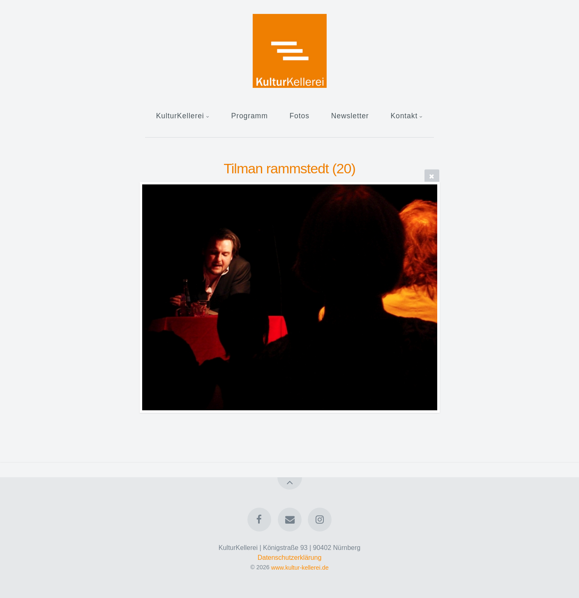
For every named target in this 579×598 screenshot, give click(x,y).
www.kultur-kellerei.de (300, 567)
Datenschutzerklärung (290, 557)
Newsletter (350, 116)
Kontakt (404, 116)
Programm (249, 116)
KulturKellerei (180, 116)
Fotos (299, 116)
